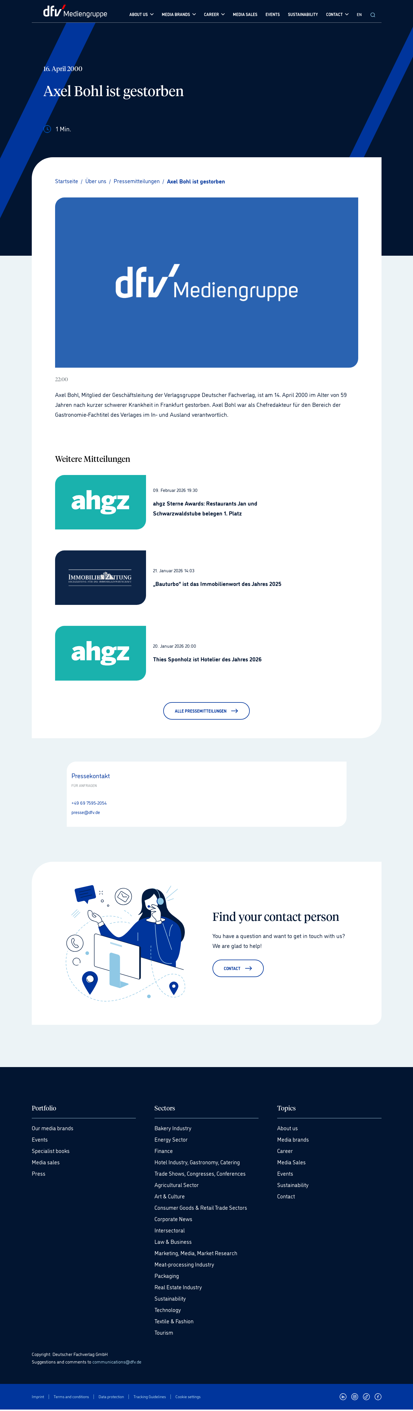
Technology (168, 1311)
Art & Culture (170, 1197)
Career (285, 1152)
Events (40, 1141)
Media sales (46, 1163)
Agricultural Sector (177, 1186)
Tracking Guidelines (149, 1397)
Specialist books (51, 1152)
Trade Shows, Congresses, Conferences (202, 1175)
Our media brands (54, 1129)
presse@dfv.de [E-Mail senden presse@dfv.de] (85, 812)
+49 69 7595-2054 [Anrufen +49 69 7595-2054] (89, 802)
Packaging (167, 1277)
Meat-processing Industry (185, 1266)
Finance (164, 1152)
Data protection (111, 1397)
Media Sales (292, 1163)
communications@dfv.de (116, 1363)
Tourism (164, 1334)
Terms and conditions (71, 1397)
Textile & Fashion (175, 1322)
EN (359, 14)
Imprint (38, 1397)
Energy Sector (171, 1141)
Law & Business (174, 1243)
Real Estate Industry (179, 1288)
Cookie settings (188, 1397)
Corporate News (174, 1220)
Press (38, 1175)
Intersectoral (169, 1232)
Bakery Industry (173, 1129)
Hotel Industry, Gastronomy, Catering (199, 1163)
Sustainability (171, 1300)
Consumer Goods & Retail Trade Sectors (203, 1209)
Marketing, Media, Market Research (197, 1254)
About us (288, 1129)
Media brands (294, 1141)
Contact (286, 1197)
